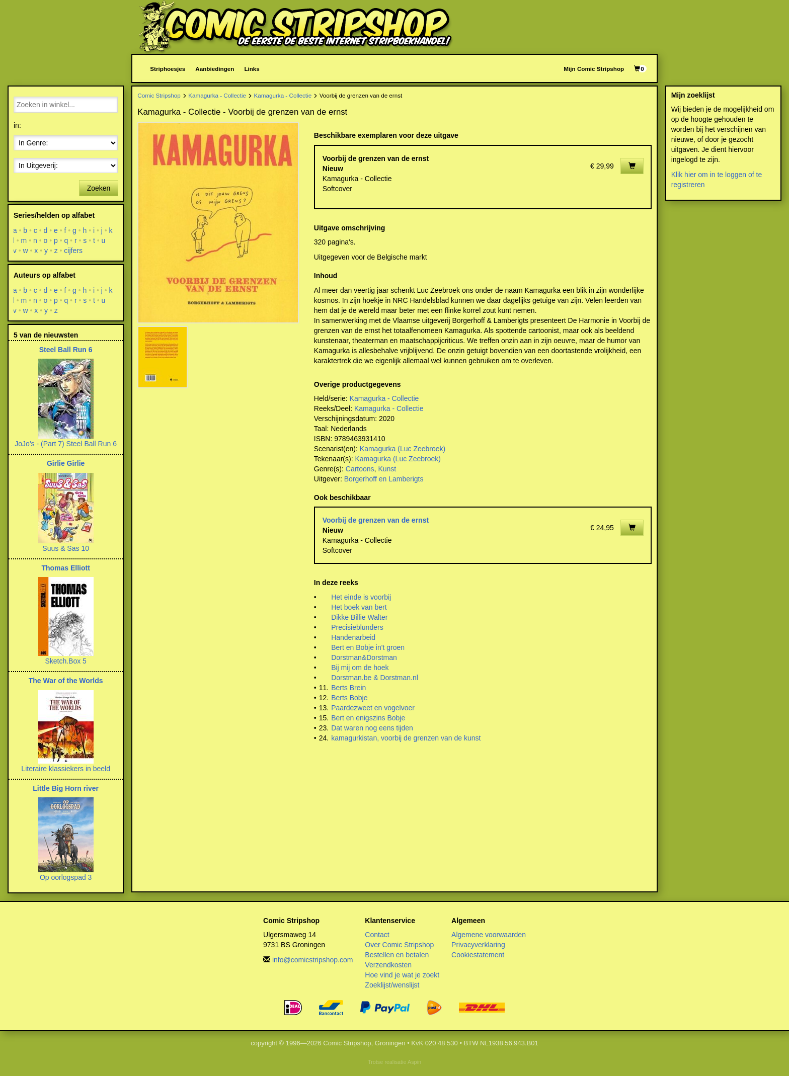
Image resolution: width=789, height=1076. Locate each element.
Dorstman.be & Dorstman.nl (374, 678)
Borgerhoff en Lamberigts (384, 479)
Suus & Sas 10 (65, 548)
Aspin (414, 1062)
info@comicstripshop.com (312, 960)
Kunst (387, 469)
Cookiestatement (477, 955)
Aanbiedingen (214, 68)
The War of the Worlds (66, 681)
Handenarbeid (353, 637)
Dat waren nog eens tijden (372, 728)
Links (251, 68)
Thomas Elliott (65, 568)
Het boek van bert (359, 607)
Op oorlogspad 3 (66, 877)
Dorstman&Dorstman (364, 657)
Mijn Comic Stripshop (594, 68)
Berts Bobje (349, 698)
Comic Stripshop (159, 95)
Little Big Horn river (66, 788)
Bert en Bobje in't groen (368, 647)
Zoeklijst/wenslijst (392, 985)
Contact (377, 935)
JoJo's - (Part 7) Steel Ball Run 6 (66, 444)
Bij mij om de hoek (359, 668)
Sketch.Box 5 (66, 661)
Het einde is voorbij (361, 597)
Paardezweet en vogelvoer (373, 708)
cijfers (74, 250)
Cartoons (360, 469)
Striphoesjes (167, 68)
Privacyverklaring (478, 945)
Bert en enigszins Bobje (368, 718)
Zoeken (99, 188)
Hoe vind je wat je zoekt (402, 975)
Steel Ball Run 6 (66, 350)
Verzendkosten (388, 965)
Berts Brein (348, 688)
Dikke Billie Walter (359, 617)
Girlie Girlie (66, 463)
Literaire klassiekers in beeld (65, 769)
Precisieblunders (357, 627)
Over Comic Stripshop (399, 945)
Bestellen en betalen (397, 955)
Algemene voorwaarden (488, 935)
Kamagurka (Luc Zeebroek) (402, 449)
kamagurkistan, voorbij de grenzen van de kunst (406, 738)
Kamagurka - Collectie (217, 95)
